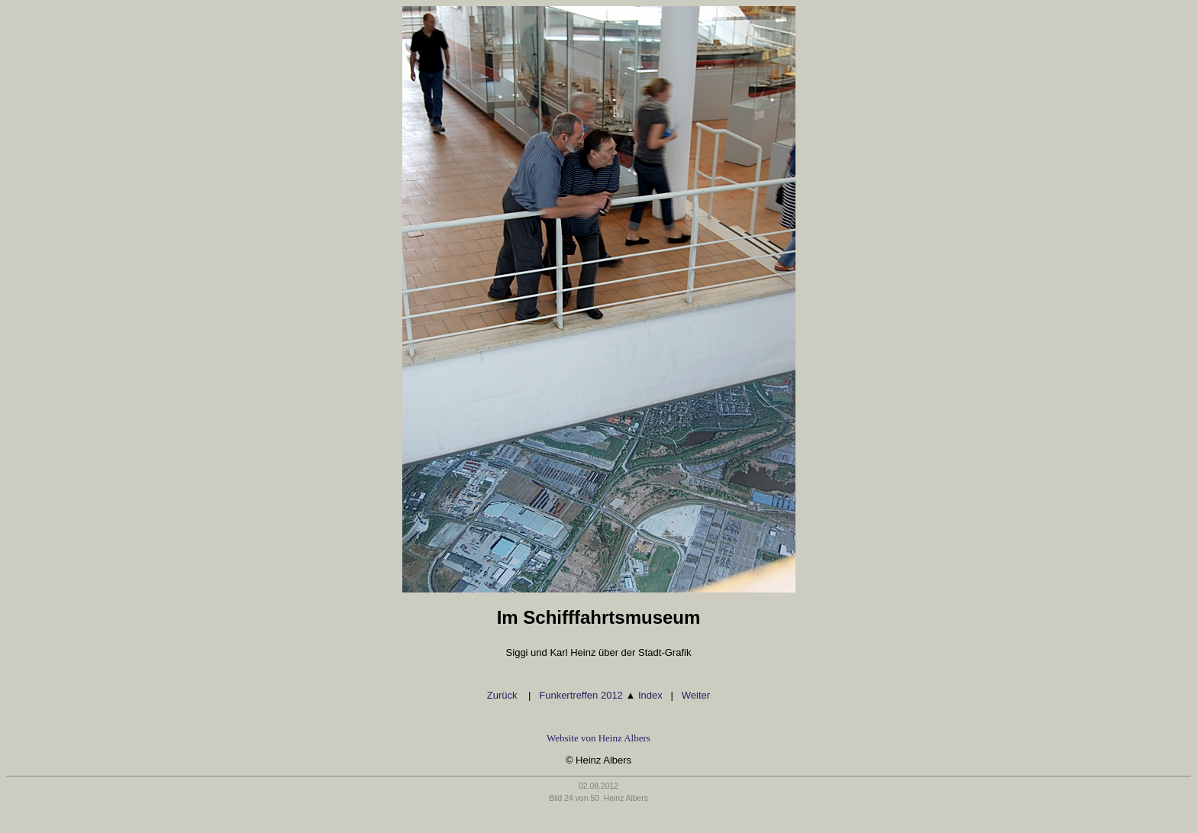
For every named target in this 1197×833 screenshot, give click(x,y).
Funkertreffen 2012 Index (601, 695)
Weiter (696, 695)
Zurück (503, 695)
